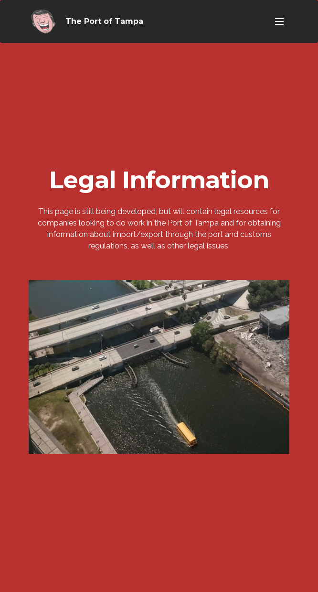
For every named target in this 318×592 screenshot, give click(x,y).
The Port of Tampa (104, 21)
